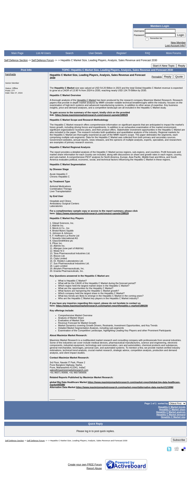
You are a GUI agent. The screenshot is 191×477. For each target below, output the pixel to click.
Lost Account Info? (175, 45)
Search (69, 53)
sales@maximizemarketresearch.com (69, 370)
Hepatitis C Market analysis (171, 412)
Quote (179, 76)
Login (180, 35)
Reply (181, 65)
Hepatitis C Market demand (171, 414)
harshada (10, 74)
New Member (178, 42)
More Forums (173, 53)
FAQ (147, 53)
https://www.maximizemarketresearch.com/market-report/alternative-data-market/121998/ (124, 387)
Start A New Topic (164, 65)
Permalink (157, 76)
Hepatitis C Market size (173, 417)
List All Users (43, 53)
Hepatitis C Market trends (172, 407)
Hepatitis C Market (86, 100)
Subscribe (179, 439)
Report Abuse (94, 468)
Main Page (17, 53)
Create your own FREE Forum (85, 464)
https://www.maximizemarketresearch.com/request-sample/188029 (91, 115)
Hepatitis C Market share (172, 409)
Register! (121, 53)
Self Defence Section (16, 60)
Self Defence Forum (42, 60)
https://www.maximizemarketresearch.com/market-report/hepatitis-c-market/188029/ (102, 305)
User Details (95, 53)
